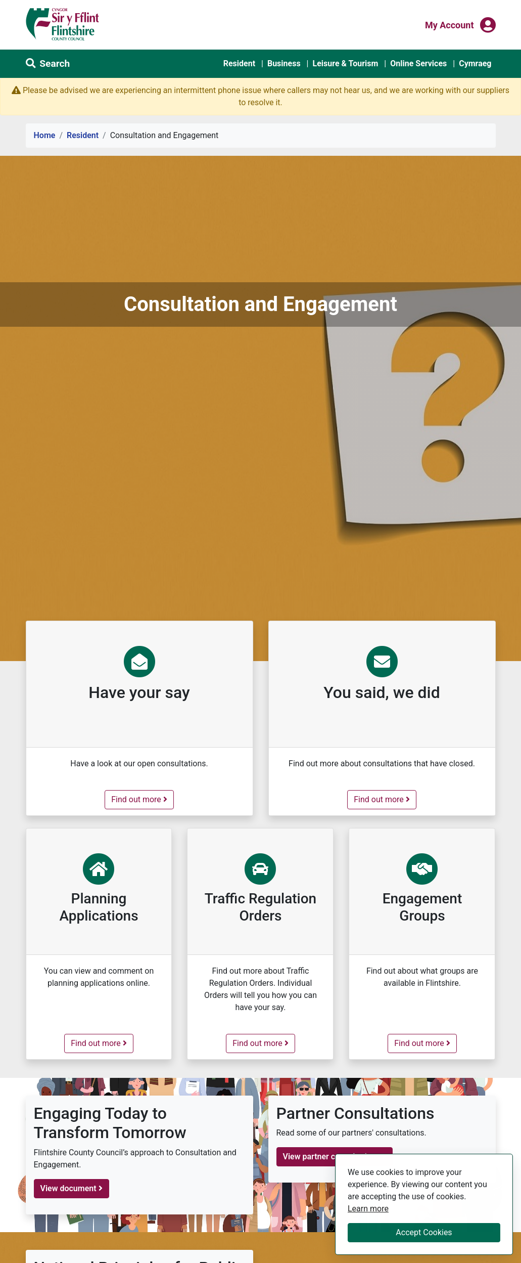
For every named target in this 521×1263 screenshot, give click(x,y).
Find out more (142, 798)
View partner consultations (335, 1156)
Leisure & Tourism (345, 63)
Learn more (368, 1208)
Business (284, 63)
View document (71, 1188)
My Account (449, 24)
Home (45, 135)
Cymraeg (475, 63)
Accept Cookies (424, 1232)
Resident (239, 63)
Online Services (418, 63)
